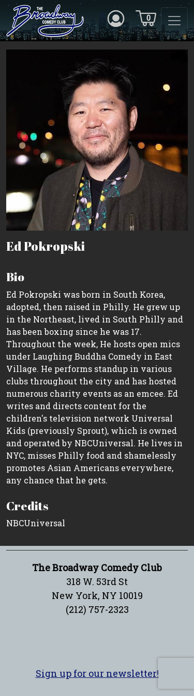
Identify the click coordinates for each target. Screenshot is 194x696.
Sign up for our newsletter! (97, 673)
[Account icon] (116, 17)
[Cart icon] (146, 17)
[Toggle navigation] (174, 20)
